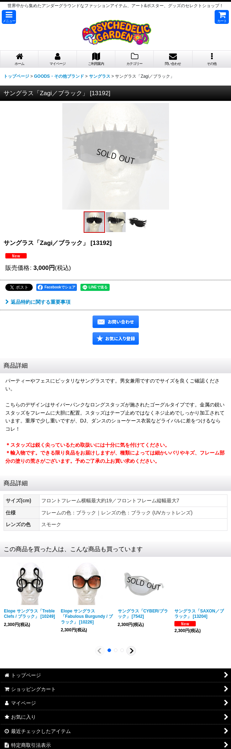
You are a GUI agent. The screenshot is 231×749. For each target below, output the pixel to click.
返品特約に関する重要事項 (37, 302)
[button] (9, 17)
